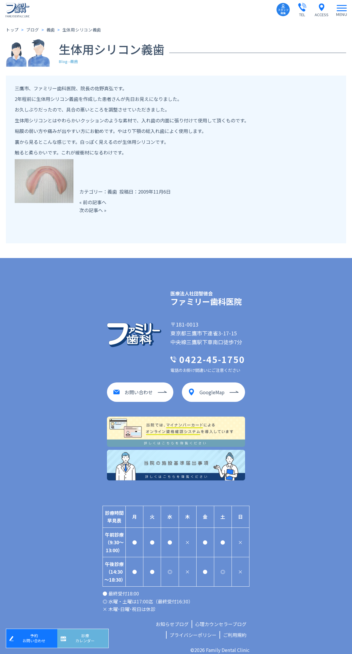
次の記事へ (91, 210)
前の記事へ (94, 202)
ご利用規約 (235, 629)
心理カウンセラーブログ (221, 618)
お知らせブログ (172, 618)
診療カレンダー (87, 637)
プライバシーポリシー (193, 629)
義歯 (112, 191)
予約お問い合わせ (36, 637)
